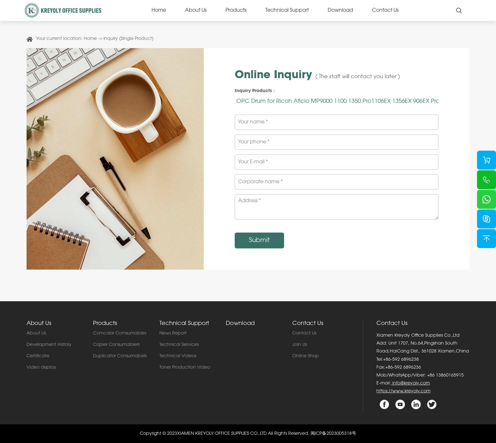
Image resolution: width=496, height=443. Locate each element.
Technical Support (287, 10)
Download (340, 10)
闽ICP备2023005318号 (333, 434)
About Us (196, 10)
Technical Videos (177, 356)
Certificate (38, 356)
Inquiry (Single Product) (128, 39)
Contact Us (385, 10)
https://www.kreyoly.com (403, 391)
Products (236, 10)
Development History (49, 345)
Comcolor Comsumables (119, 333)
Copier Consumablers (116, 345)
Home (159, 10)
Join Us (299, 345)
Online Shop (305, 356)
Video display (41, 367)
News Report (173, 333)
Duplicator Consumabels (119, 356)
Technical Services (179, 345)
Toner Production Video (184, 367)
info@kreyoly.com (410, 383)
